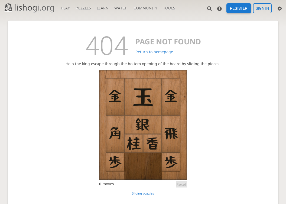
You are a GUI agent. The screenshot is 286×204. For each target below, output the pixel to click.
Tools (169, 8)
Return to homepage (154, 51)
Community (145, 8)
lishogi (29, 7)
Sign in (262, 8)
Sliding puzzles (143, 193)
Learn (103, 8)
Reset (181, 184)
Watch (121, 8)
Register (238, 8)
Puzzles (83, 8)
